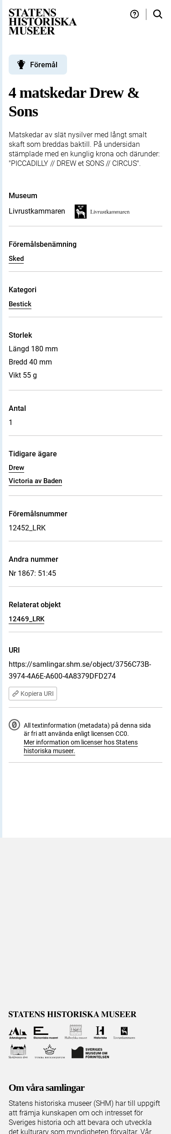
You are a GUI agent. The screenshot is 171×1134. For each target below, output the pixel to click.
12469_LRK (26, 619)
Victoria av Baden (35, 481)
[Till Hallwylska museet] (76, 1031)
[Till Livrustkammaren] (124, 1031)
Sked (16, 259)
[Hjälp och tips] (134, 14)
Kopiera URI (33, 693)
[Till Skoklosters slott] (18, 1051)
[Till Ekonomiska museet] (46, 1031)
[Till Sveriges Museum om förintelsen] (90, 1051)
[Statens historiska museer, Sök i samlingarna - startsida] (43, 21)
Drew (16, 468)
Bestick (20, 304)
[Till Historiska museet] (100, 1031)
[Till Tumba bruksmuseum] (50, 1051)
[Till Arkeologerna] (18, 1031)
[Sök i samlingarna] (157, 14)
